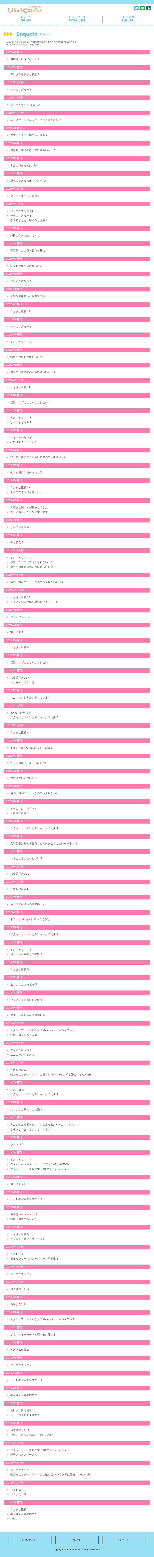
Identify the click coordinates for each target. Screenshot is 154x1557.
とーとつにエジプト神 (23, 808)
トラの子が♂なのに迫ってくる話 (30, 919)
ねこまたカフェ (19, 1494)
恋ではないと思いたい (23, 778)
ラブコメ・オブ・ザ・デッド (27, 1238)
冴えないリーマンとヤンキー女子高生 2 (34, 1094)
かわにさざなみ (19, 527)
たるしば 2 (16, 1254)
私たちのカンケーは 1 (23, 682)
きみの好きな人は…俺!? (24, 165)
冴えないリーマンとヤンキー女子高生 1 (34, 1258)
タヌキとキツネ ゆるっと (25, 104)
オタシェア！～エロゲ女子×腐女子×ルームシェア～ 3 (42, 1168)
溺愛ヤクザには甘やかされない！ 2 (31, 562)
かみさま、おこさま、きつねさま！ (31, 1129)
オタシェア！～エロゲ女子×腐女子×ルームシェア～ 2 (42, 1319)
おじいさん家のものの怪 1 (26, 1109)
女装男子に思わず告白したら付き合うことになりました (43, 843)
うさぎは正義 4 (19, 1069)
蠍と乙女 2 (16, 542)
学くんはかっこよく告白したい (29, 762)
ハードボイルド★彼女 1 (25, 1414)
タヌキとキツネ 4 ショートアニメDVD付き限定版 (39, 1164)
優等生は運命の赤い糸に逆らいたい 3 (33, 150)
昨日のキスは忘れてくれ (25, 235)
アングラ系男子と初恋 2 (25, 74)
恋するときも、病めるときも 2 (29, 135)
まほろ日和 (17, 1089)
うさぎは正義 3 (19, 1234)
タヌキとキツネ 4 (20, 1159)
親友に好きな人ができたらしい (29, 180)
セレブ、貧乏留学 (21, 1410)
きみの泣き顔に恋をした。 (26, 492)
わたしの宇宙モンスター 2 (26, 1199)
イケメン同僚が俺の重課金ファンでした (34, 601)
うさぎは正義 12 (20, 387)
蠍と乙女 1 (16, 632)
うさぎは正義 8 (19, 732)
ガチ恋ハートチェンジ (23, 1214)
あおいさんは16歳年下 (23, 984)
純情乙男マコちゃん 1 (23, 1218)
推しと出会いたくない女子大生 (29, 511)
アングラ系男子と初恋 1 (25, 195)
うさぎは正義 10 (20, 597)
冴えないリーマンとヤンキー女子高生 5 (34, 717)
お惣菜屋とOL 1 (19, 1430)
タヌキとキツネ (19, 1469)
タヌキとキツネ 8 (20, 417)
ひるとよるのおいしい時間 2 (27, 858)
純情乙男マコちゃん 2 (23, 1034)
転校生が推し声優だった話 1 (27, 356)
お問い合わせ (29, 1540)
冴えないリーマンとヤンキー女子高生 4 (34, 828)
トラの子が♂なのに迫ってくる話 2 (31, 747)
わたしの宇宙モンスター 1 (26, 1380)
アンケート (123, 1540)
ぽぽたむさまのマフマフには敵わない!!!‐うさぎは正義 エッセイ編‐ (50, 1474)
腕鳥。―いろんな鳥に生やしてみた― (32, 1434)
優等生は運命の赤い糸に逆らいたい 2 (33, 372)
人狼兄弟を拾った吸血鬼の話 (27, 296)
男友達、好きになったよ (25, 59)
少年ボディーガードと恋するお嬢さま (33, 1334)
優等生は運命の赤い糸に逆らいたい (31, 566)
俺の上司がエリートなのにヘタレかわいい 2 (37, 582)
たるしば (15, 1489)
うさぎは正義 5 (19, 969)
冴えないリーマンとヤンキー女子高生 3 (34, 934)
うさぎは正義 (18, 1509)
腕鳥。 (14, 1518)
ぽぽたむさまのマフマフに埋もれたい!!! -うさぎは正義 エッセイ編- (50, 1074)
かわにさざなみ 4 (20, 280)
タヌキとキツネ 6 (20, 949)
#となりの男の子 (20, 712)
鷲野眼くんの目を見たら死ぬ (27, 250)
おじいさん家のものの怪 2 (26, 954)
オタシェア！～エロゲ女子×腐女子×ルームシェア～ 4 (42, 1030)
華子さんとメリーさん (23, 1454)
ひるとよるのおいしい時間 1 (27, 999)
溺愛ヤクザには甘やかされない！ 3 (31, 402)
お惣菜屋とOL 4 (19, 677)
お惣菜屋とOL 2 (19, 1289)
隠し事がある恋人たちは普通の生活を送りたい (38, 457)
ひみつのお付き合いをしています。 (31, 697)
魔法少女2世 (17, 1304)
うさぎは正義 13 (20, 311)
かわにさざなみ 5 (20, 215)
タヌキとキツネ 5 (20, 1050)
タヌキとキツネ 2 (20, 1364)
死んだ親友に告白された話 (26, 472)
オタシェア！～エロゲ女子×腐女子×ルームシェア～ (41, 1450)
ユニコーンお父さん (22, 1054)
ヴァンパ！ (17, 1144)
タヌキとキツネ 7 (20, 557)
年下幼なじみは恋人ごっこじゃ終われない (35, 120)
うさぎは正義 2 (19, 1349)
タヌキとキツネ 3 (20, 1273)
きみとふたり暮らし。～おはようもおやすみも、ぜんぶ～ (45, 1124)
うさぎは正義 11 (20, 487)
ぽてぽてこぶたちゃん (23, 442)
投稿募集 (76, 1540)
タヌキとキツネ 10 (21, 210)
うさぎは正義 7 (19, 813)
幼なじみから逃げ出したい (26, 265)
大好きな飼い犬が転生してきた (29, 507)
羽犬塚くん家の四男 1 (23, 1514)
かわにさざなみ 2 (20, 422)
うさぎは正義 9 (19, 647)
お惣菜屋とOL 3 (19, 873)
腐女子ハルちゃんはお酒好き (27, 1015)
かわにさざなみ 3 (20, 326)
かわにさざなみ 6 (20, 89)
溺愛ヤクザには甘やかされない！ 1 (31, 662)
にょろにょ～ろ (19, 617)
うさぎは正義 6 (19, 888)
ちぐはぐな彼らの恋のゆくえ (27, 904)
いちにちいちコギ (21, 437)
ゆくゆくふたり (19, 1183)
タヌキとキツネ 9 (20, 341)
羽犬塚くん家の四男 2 (23, 1395)
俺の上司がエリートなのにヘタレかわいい (35, 793)
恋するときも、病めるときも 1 (29, 220)
